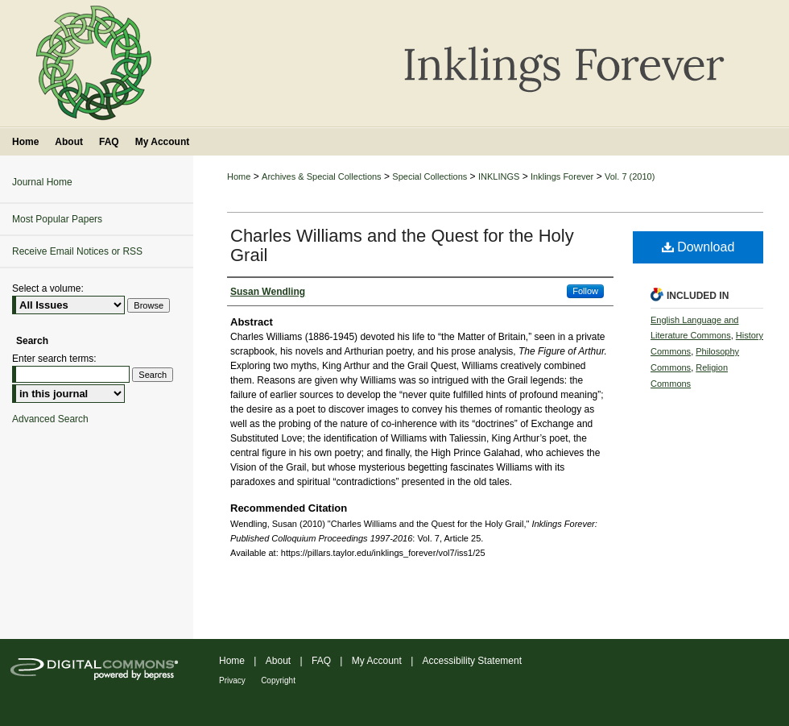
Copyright (278, 680)
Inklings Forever (562, 176)
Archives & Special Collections (322, 176)
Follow (585, 291)
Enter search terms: (54, 358)
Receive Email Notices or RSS (77, 251)
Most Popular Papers (57, 219)
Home (238, 176)
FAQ (321, 660)
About (278, 660)
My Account (377, 660)
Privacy (232, 680)
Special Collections (429, 176)
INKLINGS (498, 176)
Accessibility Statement (472, 660)
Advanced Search (50, 419)
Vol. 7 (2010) (630, 176)
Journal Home (42, 182)
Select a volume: (48, 288)
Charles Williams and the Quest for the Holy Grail (402, 245)
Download (698, 247)
